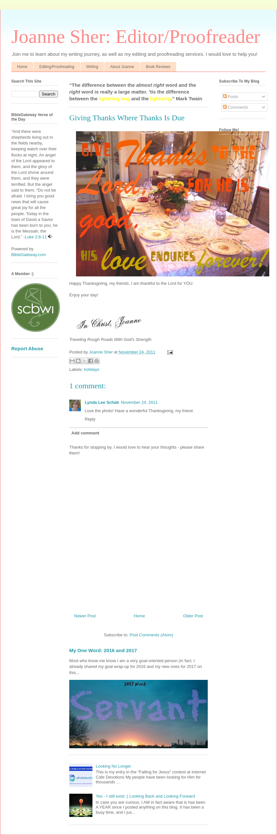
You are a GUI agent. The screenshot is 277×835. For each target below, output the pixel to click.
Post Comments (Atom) (151, 634)
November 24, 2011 (139, 402)
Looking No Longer (113, 766)
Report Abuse (27, 348)
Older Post (193, 615)
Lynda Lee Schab (102, 402)
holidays (92, 369)
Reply (90, 419)
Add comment (86, 433)
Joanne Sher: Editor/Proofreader (135, 36)
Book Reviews (158, 67)
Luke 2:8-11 (36, 236)
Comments (235, 107)
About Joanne (122, 67)
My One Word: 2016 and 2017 (103, 650)
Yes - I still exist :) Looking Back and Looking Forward (145, 796)
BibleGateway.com (28, 254)
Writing (92, 67)
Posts (230, 96)
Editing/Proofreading (56, 67)
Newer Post (85, 615)
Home (22, 67)
